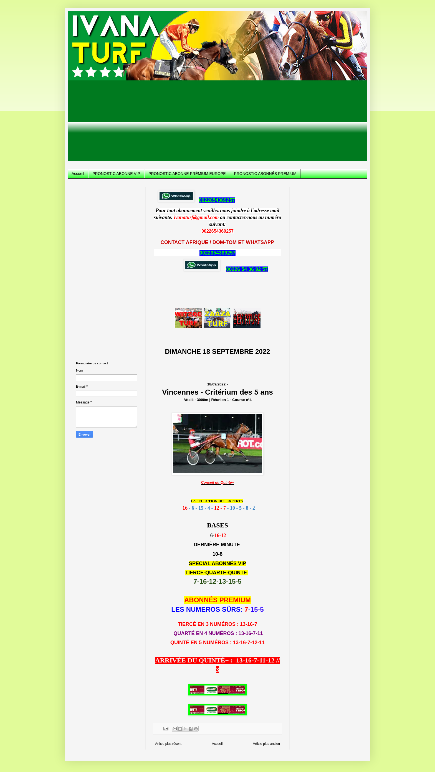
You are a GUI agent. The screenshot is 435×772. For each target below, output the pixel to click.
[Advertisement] (217, 122)
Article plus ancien (266, 744)
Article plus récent (168, 744)
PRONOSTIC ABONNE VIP (116, 173)
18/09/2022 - (217, 389)
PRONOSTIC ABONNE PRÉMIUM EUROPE (187, 173)
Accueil (78, 173)
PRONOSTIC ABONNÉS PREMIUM (265, 173)
